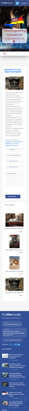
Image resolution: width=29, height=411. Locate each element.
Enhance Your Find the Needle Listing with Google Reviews (16, 394)
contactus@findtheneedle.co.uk (12, 324)
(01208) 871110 (14, 38)
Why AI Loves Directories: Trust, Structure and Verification (16, 356)
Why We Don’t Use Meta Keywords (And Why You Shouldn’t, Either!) (16, 403)
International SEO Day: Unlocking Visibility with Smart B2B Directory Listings (17, 375)
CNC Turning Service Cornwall (14, 271)
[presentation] (17, 190)
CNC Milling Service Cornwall (14, 250)
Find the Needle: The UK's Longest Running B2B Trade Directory (17, 384)
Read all (5, 410)
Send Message (13, 196)
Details (20, 231)
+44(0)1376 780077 (14, 340)
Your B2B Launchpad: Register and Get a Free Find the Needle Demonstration (17, 365)
